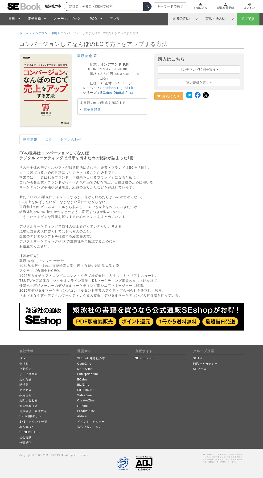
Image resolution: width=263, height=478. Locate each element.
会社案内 (25, 363)
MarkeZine (85, 369)
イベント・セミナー (91, 421)
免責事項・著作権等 (33, 411)
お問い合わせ (71, 139)
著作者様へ (27, 427)
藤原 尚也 (85, 56)
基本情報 (30, 139)
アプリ (115, 18)
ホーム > (25, 33)
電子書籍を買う (199, 82)
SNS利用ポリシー (31, 416)
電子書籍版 (92, 109)
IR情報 (24, 384)
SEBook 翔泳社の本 (91, 358)
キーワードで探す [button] (170, 6)
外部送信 (25, 442)
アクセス (25, 390)
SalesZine (84, 395)
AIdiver (82, 416)
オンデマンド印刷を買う (198, 69)
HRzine (82, 406)
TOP (22, 358)
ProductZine (86, 411)
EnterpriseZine (88, 374)
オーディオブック (67, 18)
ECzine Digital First (116, 92)
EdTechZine (86, 390)
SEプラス (199, 369)
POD (93, 18)
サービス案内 (28, 374)
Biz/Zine (83, 384)
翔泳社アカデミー (205, 363)
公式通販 (248, 19)
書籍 (11, 18)
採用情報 (25, 395)
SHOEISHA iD (29, 432)
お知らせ (25, 379)
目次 (48, 139)
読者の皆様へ (183, 18)
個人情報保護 (28, 406)
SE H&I (198, 358)
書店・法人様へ (217, 18)
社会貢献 (25, 437)
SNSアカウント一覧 (33, 421)
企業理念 (25, 369)
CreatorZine (86, 400)
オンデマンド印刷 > (46, 33)
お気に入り (168, 96)
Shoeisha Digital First (118, 88)
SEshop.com (144, 358)
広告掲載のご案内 (89, 427)
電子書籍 (34, 18)
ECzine (82, 379)
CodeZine (84, 363)
